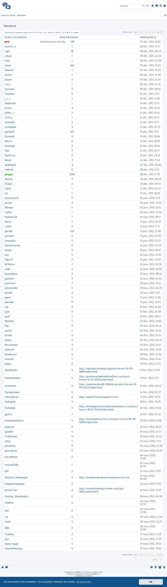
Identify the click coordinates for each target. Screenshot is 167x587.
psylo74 (9, 426)
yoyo (7, 441)
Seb (7, 150)
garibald (9, 131)
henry (8, 221)
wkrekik (9, 302)
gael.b (8, 414)
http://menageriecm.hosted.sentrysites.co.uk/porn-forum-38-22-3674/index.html (109, 408)
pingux (9, 174)
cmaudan (10, 240)
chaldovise (11, 436)
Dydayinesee (12, 392)
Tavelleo (10, 93)
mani (7, 521)
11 (72, 302)
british (8, 335)
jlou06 (8, 292)
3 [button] (146, 32)
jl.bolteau (10, 445)
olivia (8, 65)
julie (7, 311)
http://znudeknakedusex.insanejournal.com (104, 477)
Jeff (7, 471)
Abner (8, 160)
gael (7, 316)
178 (72, 41)
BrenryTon (11, 490)
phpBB (77, 572)
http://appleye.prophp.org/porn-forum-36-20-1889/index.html (106, 370)
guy (7, 538)
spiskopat (10, 164)
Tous (25, 32)
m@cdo (9, 169)
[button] (136, 32)
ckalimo (9, 502)
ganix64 (9, 278)
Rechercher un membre (13, 33)
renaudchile (11, 464)
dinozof (9, 70)
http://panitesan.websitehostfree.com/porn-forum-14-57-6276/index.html (105, 378)
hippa (8, 363)
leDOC (8, 74)
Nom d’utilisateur (15, 37)
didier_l (9, 112)
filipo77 (9, 259)
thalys (8, 340)
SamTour (10, 155)
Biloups (9, 207)
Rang (63, 37)
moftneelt (10, 385)
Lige (7, 51)
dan (7, 510)
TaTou (8, 117)
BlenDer (9, 321)
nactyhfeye (11, 456)
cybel (8, 188)
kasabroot (11, 354)
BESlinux (10, 264)
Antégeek (10, 401)
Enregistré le (148, 37)
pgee (8, 297)
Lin (6, 193)
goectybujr (11, 450)
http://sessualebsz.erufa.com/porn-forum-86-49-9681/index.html (107, 420)
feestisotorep (12, 245)
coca (7, 84)
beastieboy (11, 273)
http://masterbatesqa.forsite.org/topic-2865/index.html (102, 490)
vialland (9, 349)
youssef (9, 235)
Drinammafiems (14, 420)
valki (7, 269)
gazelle (9, 431)
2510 (72, 174)
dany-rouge (11, 543)
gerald (8, 231)
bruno (8, 108)
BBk (7, 527)
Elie (7, 325)
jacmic (8, 202)
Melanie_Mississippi (16, 477)
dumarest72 (12, 197)
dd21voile (10, 103)
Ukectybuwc (12, 396)
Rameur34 (11, 216)
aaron (8, 330)
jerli (7, 41)
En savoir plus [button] (84, 582)
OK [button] (151, 582)
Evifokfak (10, 407)
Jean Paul (10, 283)
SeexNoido (11, 370)
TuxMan (9, 534)
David (8, 79)
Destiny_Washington (17, 496)
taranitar (10, 89)
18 (72, 51)
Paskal (8, 183)
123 (72, 131)
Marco (8, 141)
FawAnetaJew (12, 377)
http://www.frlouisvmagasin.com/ (98, 396)
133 (72, 231)
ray (6, 306)
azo (7, 254)
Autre (76, 32)
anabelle (10, 122)
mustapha (10, 126)
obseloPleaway (13, 548)
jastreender (11, 287)
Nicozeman (11, 344)
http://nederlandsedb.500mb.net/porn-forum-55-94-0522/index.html (108, 386)
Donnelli (9, 136)
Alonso (9, 179)
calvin (8, 226)
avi (6, 516)
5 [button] (152, 32)
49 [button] (158, 32)
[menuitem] (152, 5)
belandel (10, 145)
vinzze (8, 250)
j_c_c (8, 98)
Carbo (8, 212)
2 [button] (143, 32)
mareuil (9, 359)
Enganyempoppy (14, 483)
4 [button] (149, 32)
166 (72, 65)
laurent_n (10, 46)
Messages (72, 37)
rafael (8, 55)
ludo (7, 60)
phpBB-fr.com (95, 574)
